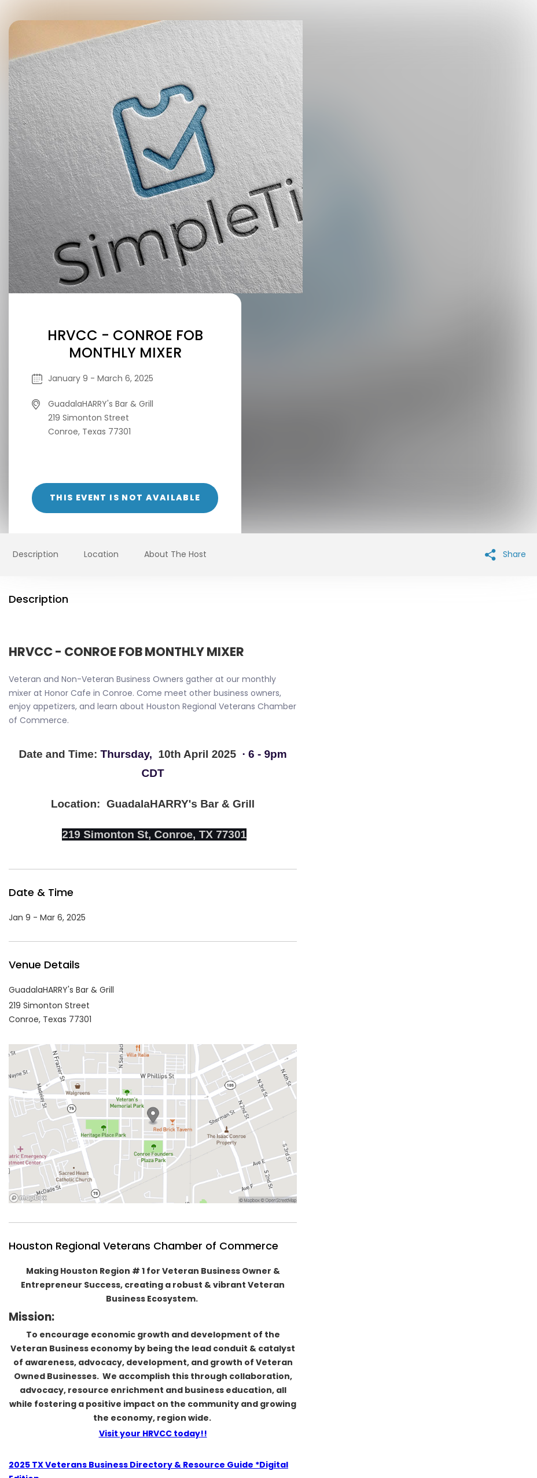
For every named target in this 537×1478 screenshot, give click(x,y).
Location (101, 314)
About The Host (175, 314)
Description (35, 314)
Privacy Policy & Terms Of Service (247, 1389)
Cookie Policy (430, 1389)
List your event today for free (341, 1375)
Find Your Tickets (359, 1389)
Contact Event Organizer (118, 1389)
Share (505, 314)
